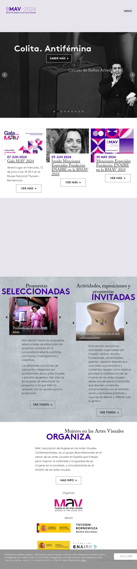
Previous (7, 317)
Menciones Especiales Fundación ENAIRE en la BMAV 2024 (113, 165)
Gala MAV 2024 (20, 161)
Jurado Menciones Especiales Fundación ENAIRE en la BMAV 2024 (70, 168)
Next (132, 75)
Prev (4, 75)
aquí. (84, 560)
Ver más (27, 188)
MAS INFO (67, 480)
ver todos (41, 404)
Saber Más (57, 58)
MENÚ (128, 11)
